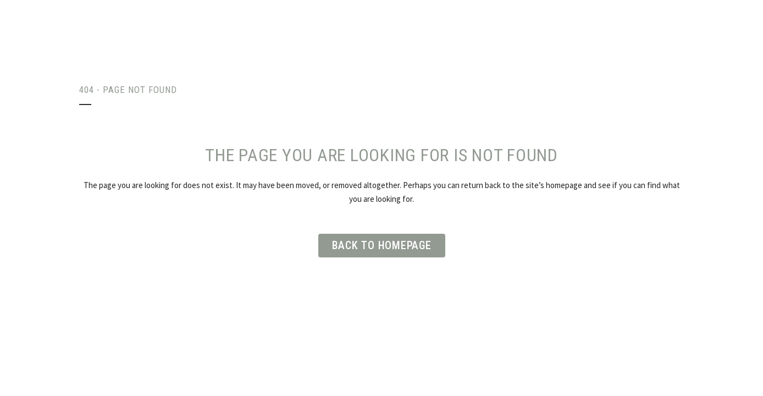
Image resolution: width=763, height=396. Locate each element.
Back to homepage (382, 245)
